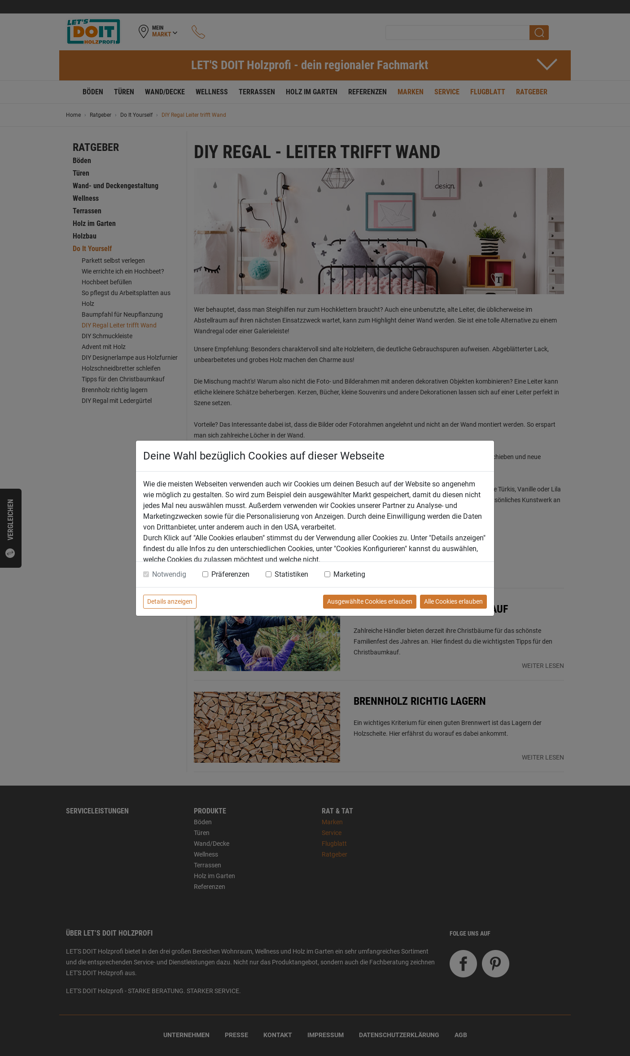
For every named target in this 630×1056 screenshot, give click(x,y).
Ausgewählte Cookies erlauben (369, 601)
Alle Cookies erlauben (453, 601)
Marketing (349, 574)
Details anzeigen (169, 601)
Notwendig (169, 574)
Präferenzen (230, 574)
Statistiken (291, 574)
